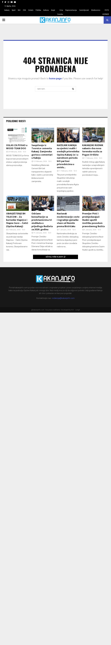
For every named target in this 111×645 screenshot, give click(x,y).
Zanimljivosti (84, 10)
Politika (38, 10)
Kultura (46, 10)
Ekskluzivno (95, 10)
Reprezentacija (71, 10)
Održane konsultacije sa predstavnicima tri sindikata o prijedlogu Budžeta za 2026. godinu (42, 222)
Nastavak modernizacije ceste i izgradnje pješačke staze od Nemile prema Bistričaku (68, 220)
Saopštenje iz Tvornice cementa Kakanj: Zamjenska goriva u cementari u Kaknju (41, 151)
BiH (19, 10)
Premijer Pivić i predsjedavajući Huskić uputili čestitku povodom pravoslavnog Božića (93, 220)
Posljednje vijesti (16, 121)
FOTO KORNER (106, 12)
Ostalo (30, 10)
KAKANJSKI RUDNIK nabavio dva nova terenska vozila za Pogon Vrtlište (92, 150)
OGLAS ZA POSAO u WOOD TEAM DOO (16, 147)
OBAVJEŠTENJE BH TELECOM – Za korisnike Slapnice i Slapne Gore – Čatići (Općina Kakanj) (17, 220)
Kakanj (6, 10)
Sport (14, 10)
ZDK (24, 10)
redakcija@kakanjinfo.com (63, 298)
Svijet (53, 10)
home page (55, 78)
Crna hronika (60, 12)
